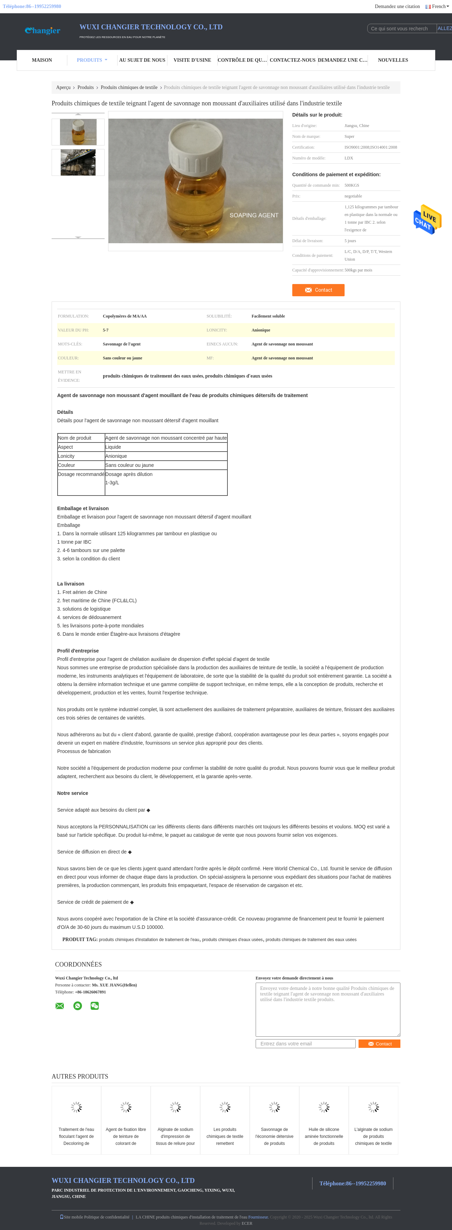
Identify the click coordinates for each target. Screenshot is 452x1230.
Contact (323, 290)
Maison (42, 60)
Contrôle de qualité (243, 60)
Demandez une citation (397, 6)
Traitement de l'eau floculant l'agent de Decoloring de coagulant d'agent (76, 1140)
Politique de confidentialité (106, 1217)
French (440, 6)
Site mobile (71, 1217)
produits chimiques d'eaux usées (232, 939)
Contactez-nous (293, 60)
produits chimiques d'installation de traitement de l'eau (149, 939)
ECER (247, 1223)
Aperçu (63, 87)
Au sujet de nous (142, 60)
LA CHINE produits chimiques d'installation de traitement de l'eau (191, 1217)
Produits (92, 60)
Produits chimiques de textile (129, 87)
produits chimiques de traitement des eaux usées (311, 939)
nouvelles (393, 60)
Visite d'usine (192, 60)
